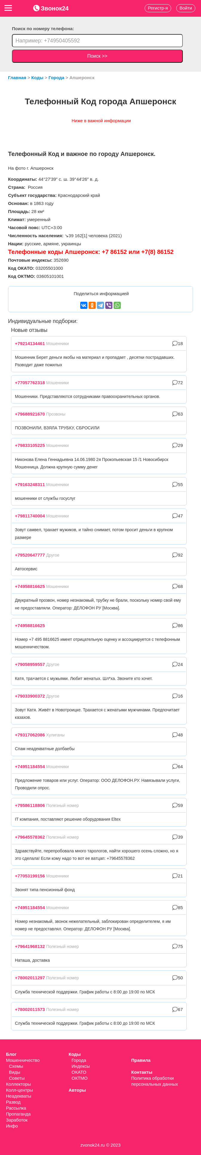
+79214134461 (30, 343)
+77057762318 (30, 382)
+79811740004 (30, 515)
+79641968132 (30, 946)
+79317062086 (30, 734)
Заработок (16, 1119)
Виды (14, 1072)
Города (79, 1060)
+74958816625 (30, 586)
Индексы (81, 1066)
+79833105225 (30, 445)
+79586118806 (30, 805)
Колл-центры (19, 1090)
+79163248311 (30, 484)
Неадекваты (18, 1096)
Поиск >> (97, 56)
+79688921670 (30, 413)
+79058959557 (30, 664)
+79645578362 (30, 837)
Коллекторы (18, 1084)
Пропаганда (18, 1113)
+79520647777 (30, 554)
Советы (16, 1078)
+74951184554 (30, 766)
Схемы (16, 1066)
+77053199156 (30, 875)
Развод (13, 1102)
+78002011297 (30, 977)
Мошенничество (23, 1060)
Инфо (12, 1125)
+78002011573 (30, 1009)
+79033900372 (30, 695)
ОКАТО (79, 1072)
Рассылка (16, 1107)
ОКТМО (80, 1078)
